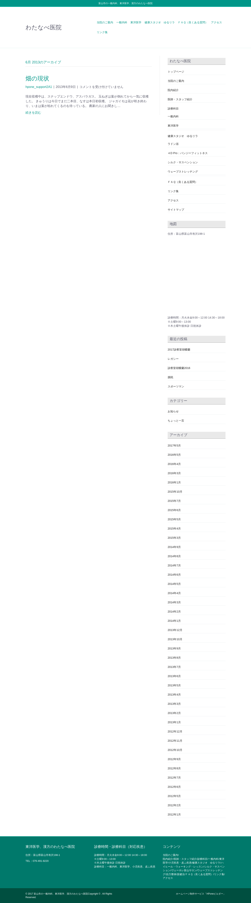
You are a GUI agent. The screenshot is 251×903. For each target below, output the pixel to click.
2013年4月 (174, 694)
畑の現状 (37, 78)
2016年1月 (174, 482)
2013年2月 (174, 713)
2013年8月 (174, 657)
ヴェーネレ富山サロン (184, 870)
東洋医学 (135, 22)
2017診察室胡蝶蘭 (179, 349)
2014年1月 (174, 620)
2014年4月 (174, 593)
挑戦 (170, 377)
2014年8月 (174, 556)
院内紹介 (173, 90)
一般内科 (121, 22)
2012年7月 (174, 777)
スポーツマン (176, 386)
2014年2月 (174, 611)
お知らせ (173, 411)
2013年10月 (175, 639)
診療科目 (173, 108)
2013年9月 (174, 648)
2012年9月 (174, 759)
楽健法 (181, 874)
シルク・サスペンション (183, 162)
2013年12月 (175, 630)
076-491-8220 (41, 860)
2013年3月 (174, 703)
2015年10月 (175, 491)
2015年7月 (174, 500)
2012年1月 (174, 814)
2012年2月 (174, 805)
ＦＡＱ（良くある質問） (193, 22)
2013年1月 (174, 722)
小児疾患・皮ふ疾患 (180, 862)
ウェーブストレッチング (183, 171)
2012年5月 (174, 796)
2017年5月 (174, 445)
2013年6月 (174, 676)
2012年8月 (174, 768)
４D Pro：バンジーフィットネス (188, 153)
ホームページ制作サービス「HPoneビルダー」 (201, 893)
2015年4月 (174, 528)
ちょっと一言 (176, 420)
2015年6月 (174, 510)
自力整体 (171, 874)
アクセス (216, 22)
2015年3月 (174, 537)
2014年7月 (174, 565)
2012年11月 (175, 740)
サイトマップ (176, 209)
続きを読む (33, 112)
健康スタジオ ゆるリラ (160, 22)
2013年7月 (174, 666)
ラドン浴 (173, 143)
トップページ (176, 71)
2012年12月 (175, 731)
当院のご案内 (105, 22)
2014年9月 (174, 547)
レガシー (173, 358)
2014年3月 (174, 602)
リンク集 (102, 32)
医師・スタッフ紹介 (180, 99)
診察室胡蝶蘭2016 (179, 368)
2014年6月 (174, 574)
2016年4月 (174, 464)
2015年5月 (174, 519)
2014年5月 (174, 583)
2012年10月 (175, 749)
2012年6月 (174, 786)
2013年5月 (174, 685)
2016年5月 (174, 454)
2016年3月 (174, 473)
